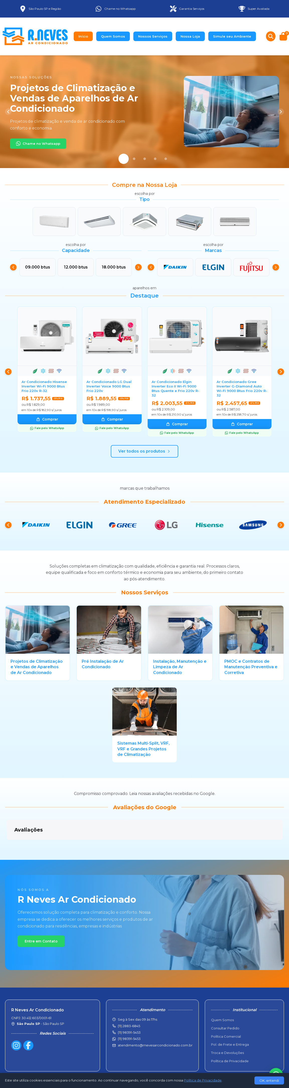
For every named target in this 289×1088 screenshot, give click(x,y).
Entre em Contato (41, 916)
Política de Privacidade (230, 1038)
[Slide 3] (144, 159)
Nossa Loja (190, 36)
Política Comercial (226, 1014)
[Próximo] (280, 111)
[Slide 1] (123, 159)
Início (83, 36)
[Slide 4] (155, 159)
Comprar (47, 419)
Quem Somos (113, 36)
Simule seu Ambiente (232, 36)
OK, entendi (269, 1080)
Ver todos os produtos (144, 451)
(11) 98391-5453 (129, 1016)
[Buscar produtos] (270, 36)
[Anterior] (8, 111)
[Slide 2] (134, 159)
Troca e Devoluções (227, 1030)
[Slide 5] (165, 159)
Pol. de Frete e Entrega (230, 1022)
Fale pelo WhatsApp (47, 428)
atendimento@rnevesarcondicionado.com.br (155, 1022)
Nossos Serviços (152, 36)
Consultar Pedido (225, 1005)
